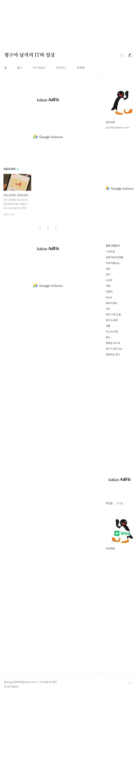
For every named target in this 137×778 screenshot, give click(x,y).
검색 (122, 55)
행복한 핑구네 (113, 343)
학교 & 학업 (112, 331)
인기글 (119, 503)
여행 (108, 286)
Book (109, 297)
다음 (56, 228)
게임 (108, 268)
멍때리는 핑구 (113, 354)
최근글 (109, 503)
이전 (40, 228)
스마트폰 (110, 251)
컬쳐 (108, 274)
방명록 (81, 67)
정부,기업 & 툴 (113, 314)
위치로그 (61, 67)
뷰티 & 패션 (112, 320)
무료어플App (113, 263)
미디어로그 (39, 67)
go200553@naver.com (117, 127)
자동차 (109, 291)
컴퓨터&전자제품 (114, 257)
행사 (108, 337)
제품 (108, 326)
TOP (130, 683)
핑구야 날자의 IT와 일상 (29, 55)
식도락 (109, 280)
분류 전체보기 (113, 245)
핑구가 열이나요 (114, 348)
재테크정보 (111, 303)
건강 (108, 308)
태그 (19, 67)
